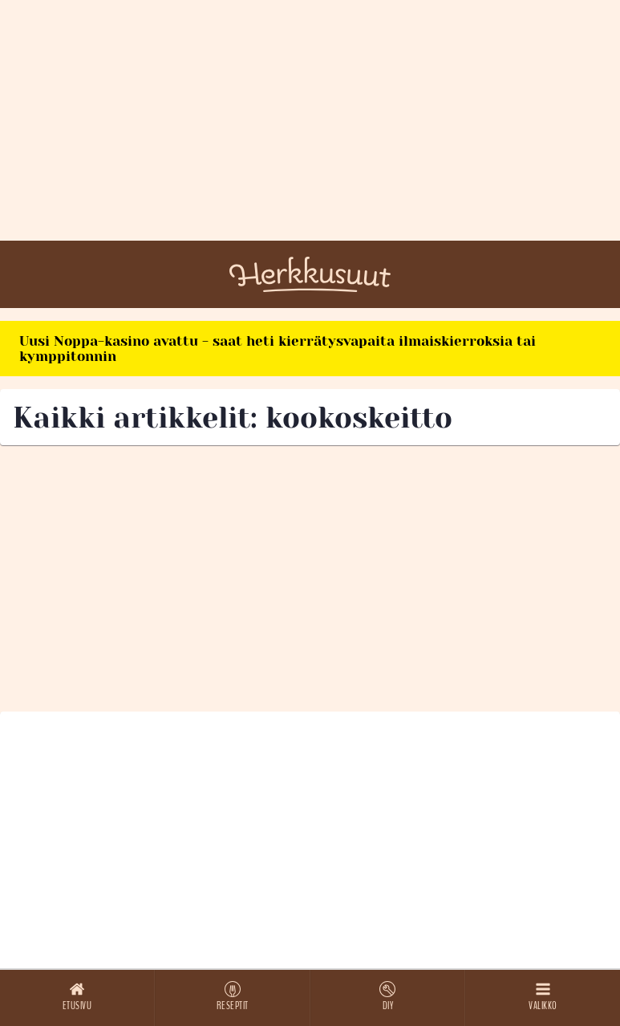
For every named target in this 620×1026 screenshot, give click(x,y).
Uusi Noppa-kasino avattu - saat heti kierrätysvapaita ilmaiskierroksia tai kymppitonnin (277, 348)
